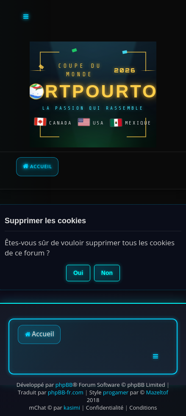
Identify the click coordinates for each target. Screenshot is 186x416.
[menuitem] (105, 407)
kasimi (72, 407)
